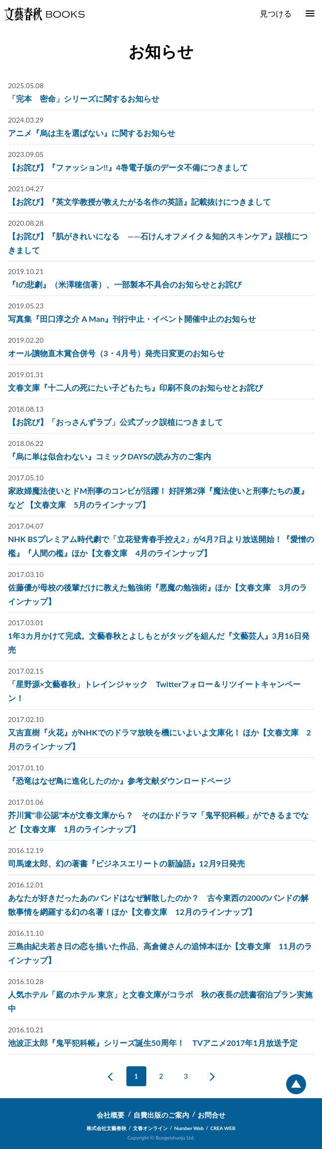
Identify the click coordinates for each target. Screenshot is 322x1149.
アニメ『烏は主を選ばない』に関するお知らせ (91, 133)
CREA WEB (223, 1128)
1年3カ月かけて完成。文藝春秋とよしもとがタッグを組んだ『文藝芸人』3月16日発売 (159, 642)
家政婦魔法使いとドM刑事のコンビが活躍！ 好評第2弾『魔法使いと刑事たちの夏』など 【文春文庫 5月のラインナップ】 (158, 497)
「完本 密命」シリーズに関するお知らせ (83, 98)
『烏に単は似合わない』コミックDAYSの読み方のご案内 (109, 456)
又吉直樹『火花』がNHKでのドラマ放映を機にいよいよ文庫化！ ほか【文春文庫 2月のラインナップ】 (159, 739)
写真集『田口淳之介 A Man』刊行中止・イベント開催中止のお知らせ (132, 318)
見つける (276, 13)
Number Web (189, 1128)
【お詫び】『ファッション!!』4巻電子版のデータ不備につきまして (128, 167)
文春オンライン (150, 1128)
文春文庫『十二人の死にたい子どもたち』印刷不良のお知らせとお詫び (135, 387)
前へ (114, 1076)
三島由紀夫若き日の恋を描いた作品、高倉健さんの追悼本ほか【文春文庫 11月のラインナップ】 (160, 953)
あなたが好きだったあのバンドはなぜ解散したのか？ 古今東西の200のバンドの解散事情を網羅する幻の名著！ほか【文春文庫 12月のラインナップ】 (158, 904)
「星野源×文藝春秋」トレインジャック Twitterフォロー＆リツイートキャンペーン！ (154, 691)
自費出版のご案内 (161, 1115)
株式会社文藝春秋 (106, 1128)
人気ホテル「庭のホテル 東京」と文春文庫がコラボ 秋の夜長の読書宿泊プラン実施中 (160, 1001)
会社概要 (110, 1115)
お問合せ (211, 1115)
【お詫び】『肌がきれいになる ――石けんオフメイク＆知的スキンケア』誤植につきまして (158, 243)
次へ (208, 1076)
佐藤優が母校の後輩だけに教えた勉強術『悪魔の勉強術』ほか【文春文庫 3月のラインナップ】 (157, 594)
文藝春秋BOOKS (44, 13)
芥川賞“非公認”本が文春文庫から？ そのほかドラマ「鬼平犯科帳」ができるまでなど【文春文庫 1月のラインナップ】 (158, 822)
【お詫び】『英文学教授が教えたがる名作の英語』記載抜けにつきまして (139, 201)
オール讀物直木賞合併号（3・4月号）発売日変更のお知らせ (116, 353)
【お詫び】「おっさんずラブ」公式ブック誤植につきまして (115, 422)
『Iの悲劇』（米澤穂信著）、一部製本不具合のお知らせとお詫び (124, 284)
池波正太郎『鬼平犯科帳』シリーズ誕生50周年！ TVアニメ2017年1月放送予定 (153, 1042)
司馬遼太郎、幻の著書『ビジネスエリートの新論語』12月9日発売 (126, 863)
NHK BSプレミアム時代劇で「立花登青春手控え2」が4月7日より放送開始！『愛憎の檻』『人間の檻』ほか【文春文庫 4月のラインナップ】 (161, 546)
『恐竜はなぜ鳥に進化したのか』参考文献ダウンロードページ (119, 780)
